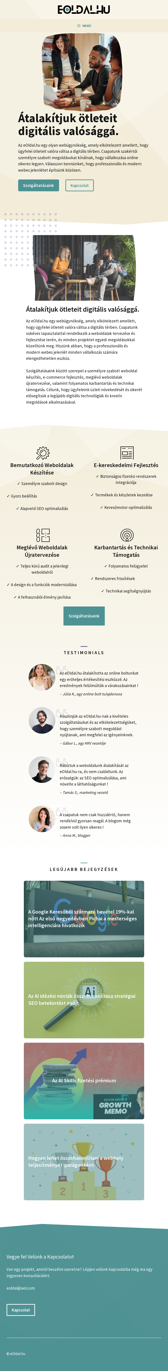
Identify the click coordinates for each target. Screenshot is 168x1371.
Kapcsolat (79, 185)
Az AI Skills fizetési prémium (84, 1080)
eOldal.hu (17, 1353)
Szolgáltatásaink (38, 185)
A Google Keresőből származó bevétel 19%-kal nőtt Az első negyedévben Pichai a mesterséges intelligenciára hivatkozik (82, 918)
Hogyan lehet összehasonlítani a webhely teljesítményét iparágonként (75, 1161)
